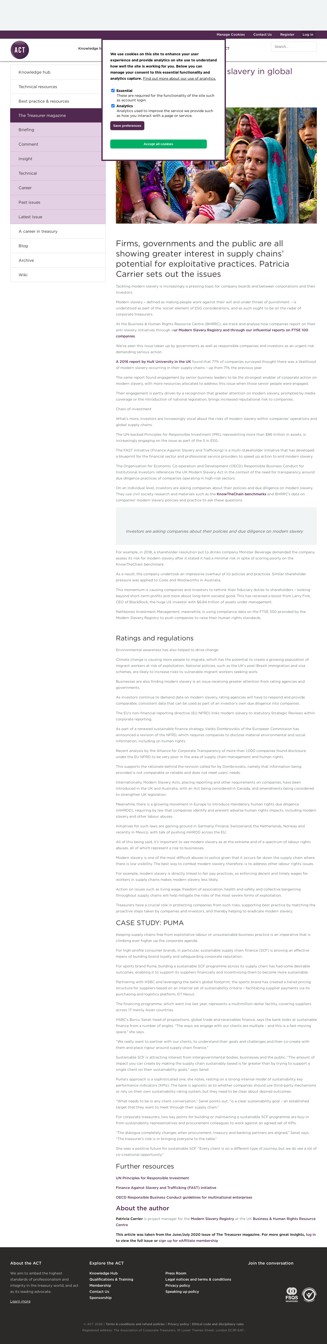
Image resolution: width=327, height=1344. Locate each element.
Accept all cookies (158, 144)
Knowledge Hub (103, 1273)
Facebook (292, 1273)
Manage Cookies (231, 34)
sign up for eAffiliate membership (188, 1240)
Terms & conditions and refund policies (135, 1324)
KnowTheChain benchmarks (241, 494)
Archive (26, 260)
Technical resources (38, 86)
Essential (124, 90)
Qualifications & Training (111, 1279)
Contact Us (262, 34)
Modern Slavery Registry (212, 1218)
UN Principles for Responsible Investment (152, 1178)
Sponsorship (100, 1297)
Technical (28, 173)
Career (25, 187)
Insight (25, 158)
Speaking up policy (182, 1291)
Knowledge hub (92, 48)
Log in (308, 34)
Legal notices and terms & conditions (198, 1279)
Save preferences (127, 126)
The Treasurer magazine (42, 115)
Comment (28, 144)
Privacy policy (177, 1285)
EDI (309, 1294)
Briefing (26, 129)
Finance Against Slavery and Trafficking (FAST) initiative (166, 1187)
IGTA (274, 1294)
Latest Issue (30, 216)
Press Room (175, 1273)
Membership (100, 1285)
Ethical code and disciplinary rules (218, 1324)
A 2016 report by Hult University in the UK (153, 361)
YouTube (313, 1273)
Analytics (124, 106)
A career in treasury (38, 231)
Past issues (29, 202)
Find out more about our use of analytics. (179, 78)
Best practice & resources (44, 101)
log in (311, 1234)
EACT (255, 1294)
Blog (23, 245)
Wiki (23, 274)
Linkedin (251, 1273)
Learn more (20, 1301)
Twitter (272, 1273)
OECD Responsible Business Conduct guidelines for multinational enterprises (184, 1197)
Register (287, 34)
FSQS (292, 1294)
